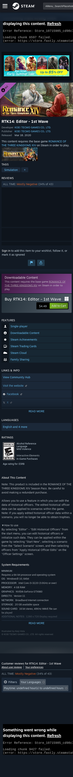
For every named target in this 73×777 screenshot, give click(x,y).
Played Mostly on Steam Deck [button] (42, 696)
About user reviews (12, 669)
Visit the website (15, 388)
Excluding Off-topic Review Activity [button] (26, 690)
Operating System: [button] (15, 702)
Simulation (11, 172)
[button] (37, 186)
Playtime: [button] (10, 696)
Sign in (6, 253)
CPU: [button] (38, 702)
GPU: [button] (52, 702)
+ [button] (25, 172)
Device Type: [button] (12, 708)
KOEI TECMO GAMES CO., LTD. (33, 129)
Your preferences (34, 669)
